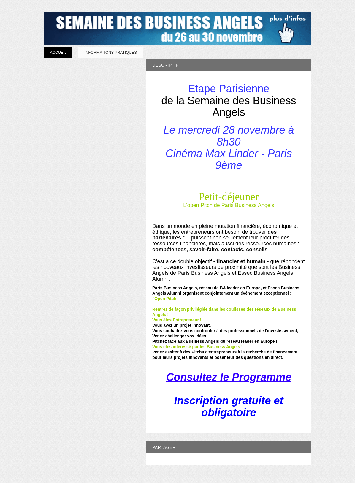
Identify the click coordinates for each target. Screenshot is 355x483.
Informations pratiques (110, 52)
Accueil (58, 52)
